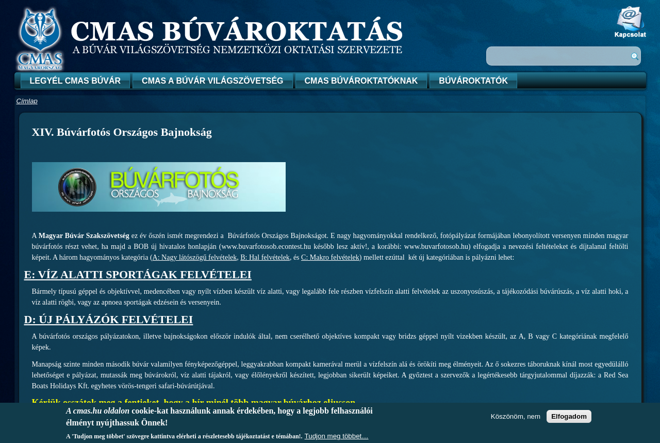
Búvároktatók (473, 80)
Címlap (27, 101)
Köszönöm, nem (515, 416)
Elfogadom (569, 416)
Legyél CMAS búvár (75, 80)
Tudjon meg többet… (337, 436)
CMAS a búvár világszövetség (212, 80)
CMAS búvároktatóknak (361, 80)
